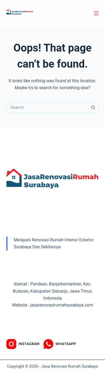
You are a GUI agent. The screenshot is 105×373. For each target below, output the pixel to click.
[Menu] (96, 13)
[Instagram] (22, 344)
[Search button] (93, 107)
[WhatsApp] (59, 344)
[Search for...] (47, 107)
